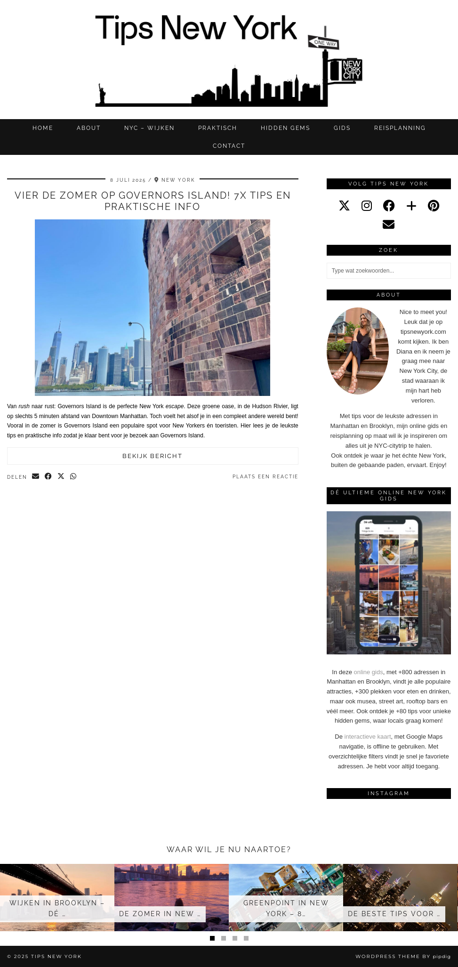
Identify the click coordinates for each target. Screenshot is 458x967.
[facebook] (389, 205)
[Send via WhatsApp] (74, 477)
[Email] (388, 224)
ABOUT (89, 128)
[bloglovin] (411, 205)
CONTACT (229, 146)
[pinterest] (433, 205)
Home (42, 128)
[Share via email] (36, 477)
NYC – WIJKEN (149, 128)
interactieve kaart (368, 736)
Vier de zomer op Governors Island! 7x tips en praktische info (153, 201)
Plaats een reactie (265, 476)
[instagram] (367, 205)
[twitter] (344, 205)
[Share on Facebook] (48, 477)
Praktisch (217, 128)
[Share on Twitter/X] (61, 477)
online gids (368, 672)
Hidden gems (285, 128)
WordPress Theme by (403, 956)
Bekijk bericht (152, 455)
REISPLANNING (400, 128)
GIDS (342, 128)
